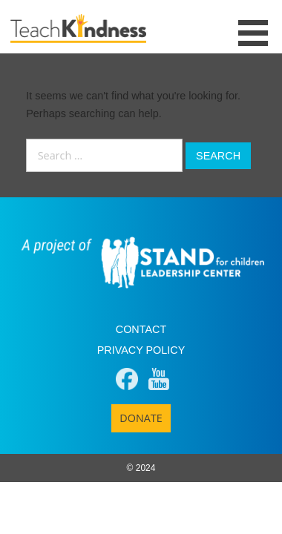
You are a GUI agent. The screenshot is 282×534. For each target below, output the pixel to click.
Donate (141, 418)
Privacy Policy (141, 350)
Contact (141, 329)
